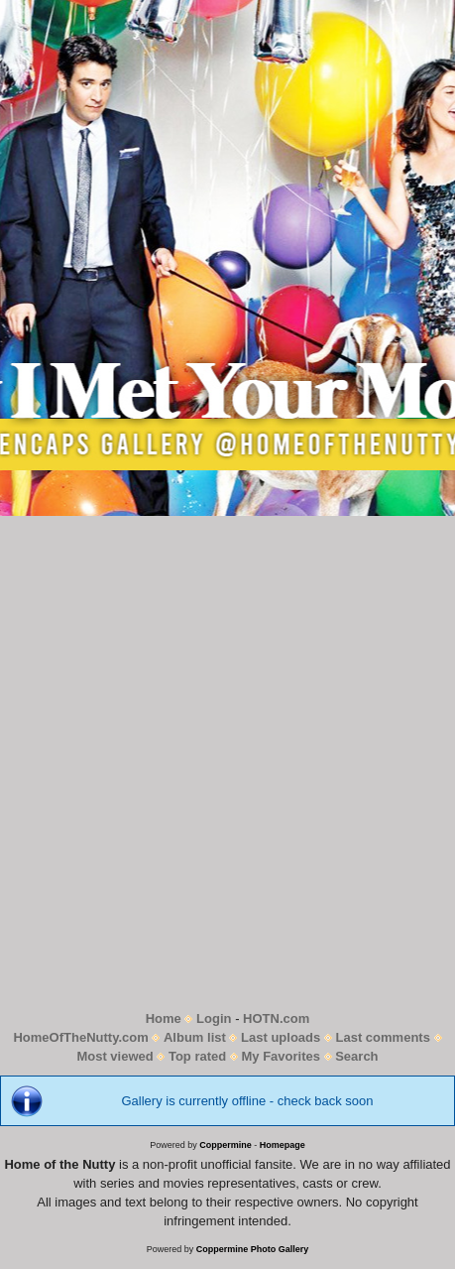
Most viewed (114, 1056)
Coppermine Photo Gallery (252, 1249)
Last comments (383, 1037)
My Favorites (280, 1056)
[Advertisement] (227, 762)
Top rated (197, 1056)
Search (356, 1056)
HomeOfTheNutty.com (80, 1037)
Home (163, 1018)
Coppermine (225, 1145)
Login (213, 1018)
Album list (195, 1037)
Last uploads (280, 1037)
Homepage (282, 1145)
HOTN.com (276, 1018)
